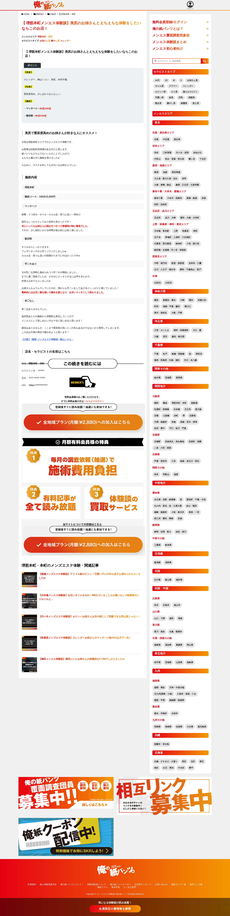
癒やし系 (55, 40)
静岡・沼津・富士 (162, 532)
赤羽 (184, 178)
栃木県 (157, 377)
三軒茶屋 (167, 152)
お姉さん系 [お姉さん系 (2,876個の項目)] (192, 80)
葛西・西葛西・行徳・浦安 (167, 360)
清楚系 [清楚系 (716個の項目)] (191, 97)
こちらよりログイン (94, 401)
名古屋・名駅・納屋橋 (164, 499)
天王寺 (187, 409)
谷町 (176, 415)
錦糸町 (179, 243)
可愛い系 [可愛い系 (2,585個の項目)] (159, 97)
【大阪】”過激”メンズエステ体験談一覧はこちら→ (48, 339)
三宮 (173, 461)
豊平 (191, 768)
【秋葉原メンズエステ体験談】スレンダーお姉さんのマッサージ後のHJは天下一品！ (85, 637)
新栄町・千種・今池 (196, 499)
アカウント (190, 5)
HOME (27, 14)
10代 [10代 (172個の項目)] (157, 80)
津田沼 (199, 354)
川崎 (182, 300)
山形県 (179, 662)
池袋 (165, 172)
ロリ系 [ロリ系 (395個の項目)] (174, 92)
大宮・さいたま (161, 330)
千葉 (156, 354)
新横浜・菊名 (169, 300)
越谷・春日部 (178, 336)
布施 (173, 422)
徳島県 (157, 645)
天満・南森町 (160, 422)
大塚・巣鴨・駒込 (162, 185)
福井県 (179, 580)
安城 (180, 518)
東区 (201, 761)
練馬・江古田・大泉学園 (187, 185)
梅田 (156, 403)
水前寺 (174, 713)
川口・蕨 (197, 330)
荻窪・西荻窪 (177, 263)
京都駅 (157, 441)
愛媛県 (179, 645)
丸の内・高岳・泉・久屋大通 (168, 506)
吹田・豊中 (159, 428)
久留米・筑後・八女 (186, 694)
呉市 (156, 605)
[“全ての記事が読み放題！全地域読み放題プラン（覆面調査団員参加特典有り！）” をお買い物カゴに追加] (83, 419)
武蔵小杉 (202, 300)
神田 (195, 231)
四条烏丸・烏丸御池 (174, 441)
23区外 (168, 283)
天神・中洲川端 (176, 687)
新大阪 (198, 409)
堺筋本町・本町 (69, 14)
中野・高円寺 (160, 263)
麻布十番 (158, 198)
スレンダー (65, 40)
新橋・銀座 (192, 198)
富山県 (168, 580)
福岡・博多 (159, 687)
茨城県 (168, 377)
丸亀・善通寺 (175, 631)
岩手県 (157, 662)
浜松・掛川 (181, 532)
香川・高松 (159, 631)
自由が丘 (197, 152)
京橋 (156, 415)
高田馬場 (176, 172)
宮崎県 (157, 726)
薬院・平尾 (159, 700)
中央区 (181, 768)
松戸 (165, 354)
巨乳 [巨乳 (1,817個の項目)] (181, 97)
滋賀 (176, 474)
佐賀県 (179, 726)
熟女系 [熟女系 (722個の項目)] (158, 103)
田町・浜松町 (160, 204)
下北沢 (202, 159)
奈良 (156, 474)
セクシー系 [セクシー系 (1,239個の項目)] (160, 92)
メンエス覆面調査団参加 (171, 35)
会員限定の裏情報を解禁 (115, 908)
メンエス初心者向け (167, 48)
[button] (204, 61)
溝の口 (187, 306)
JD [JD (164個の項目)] (166, 80)
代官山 (157, 159)
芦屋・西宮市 (160, 461)
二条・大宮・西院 (162, 448)
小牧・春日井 (177, 512)
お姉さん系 (45, 40)
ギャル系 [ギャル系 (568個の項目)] (159, 86)
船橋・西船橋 (178, 354)
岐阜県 (168, 545)
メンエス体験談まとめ (169, 42)
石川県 (157, 580)
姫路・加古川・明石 (189, 461)
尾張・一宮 (194, 512)
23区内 (157, 283)
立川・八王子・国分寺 (164, 269)
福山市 (177, 605)
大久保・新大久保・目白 (165, 178)
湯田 (171, 618)
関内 (191, 300)
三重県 (157, 545)
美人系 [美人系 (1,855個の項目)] (196, 103)
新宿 (156, 172)
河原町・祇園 (195, 441)
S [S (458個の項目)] (181, 80)
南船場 (194, 403)
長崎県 (168, 726)
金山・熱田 (191, 506)
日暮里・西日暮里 (162, 243)
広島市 (166, 605)
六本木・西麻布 (174, 198)
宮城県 (168, 662)
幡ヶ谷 (192, 159)
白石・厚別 (168, 768)
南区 (156, 768)
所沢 (165, 336)
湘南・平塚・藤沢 (171, 306)
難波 (165, 403)
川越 (156, 336)
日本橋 (177, 409)
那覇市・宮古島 (161, 744)
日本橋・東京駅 (161, 231)
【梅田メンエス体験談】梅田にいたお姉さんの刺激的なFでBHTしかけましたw (81, 659)
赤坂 (204, 198)
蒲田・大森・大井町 (189, 217)
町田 (156, 306)
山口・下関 (159, 618)
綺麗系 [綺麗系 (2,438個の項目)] (184, 103)
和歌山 (166, 474)
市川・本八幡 (190, 360)
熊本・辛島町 (160, 713)
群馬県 (179, 377)
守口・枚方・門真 (177, 428)
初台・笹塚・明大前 (174, 159)
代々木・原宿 (182, 152)
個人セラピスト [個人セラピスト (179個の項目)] (190, 92)
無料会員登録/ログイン (169, 22)
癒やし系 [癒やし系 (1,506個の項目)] (171, 103)
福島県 (190, 662)
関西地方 (40, 14)
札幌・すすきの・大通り (165, 761)
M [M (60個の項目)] (174, 80)
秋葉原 (185, 231)
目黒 (156, 139)
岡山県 (190, 645)
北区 (193, 761)
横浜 (156, 300)
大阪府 (53, 14)
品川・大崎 (170, 217)
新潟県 (157, 562)
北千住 (157, 237)
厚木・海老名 (160, 313)
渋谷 (156, 152)
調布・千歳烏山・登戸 (190, 269)
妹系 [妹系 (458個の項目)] (171, 97)
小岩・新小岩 (193, 243)
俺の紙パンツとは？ (167, 29)
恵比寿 (177, 139)
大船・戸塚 (176, 313)
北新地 (192, 415)
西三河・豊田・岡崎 (163, 518)
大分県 (190, 726)
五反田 (157, 217)
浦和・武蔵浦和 (181, 330)
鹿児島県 (202, 726)
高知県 (168, 645)
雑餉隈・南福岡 (176, 700)
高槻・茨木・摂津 (188, 422)
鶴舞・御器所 (160, 512)
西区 (184, 761)
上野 (176, 231)
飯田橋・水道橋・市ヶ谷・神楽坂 (170, 250)
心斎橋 (166, 415)
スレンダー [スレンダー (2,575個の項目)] (188, 86)
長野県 (168, 562)
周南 (180, 618)
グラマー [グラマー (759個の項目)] (173, 86)
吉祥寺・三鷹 (195, 263)
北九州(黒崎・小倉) (163, 694)
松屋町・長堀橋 (161, 409)
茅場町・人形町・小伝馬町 (177, 237)
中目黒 (166, 139)
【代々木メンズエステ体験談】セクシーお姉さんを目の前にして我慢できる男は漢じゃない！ (89, 616)
